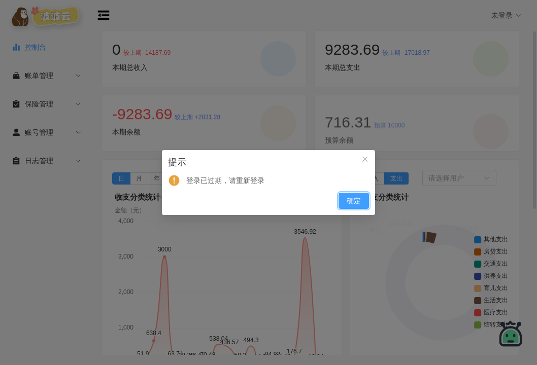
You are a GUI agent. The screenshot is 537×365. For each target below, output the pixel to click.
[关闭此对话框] (365, 160)
